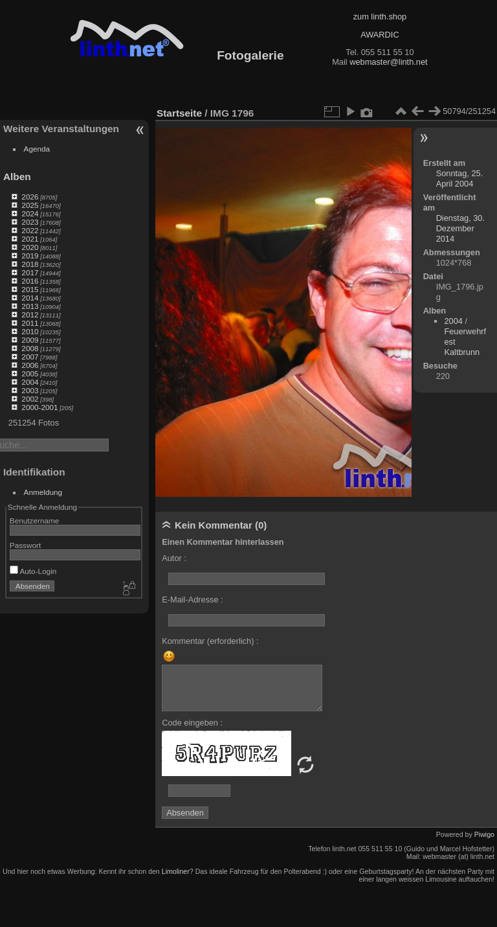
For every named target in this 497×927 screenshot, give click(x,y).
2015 (29, 289)
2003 (29, 390)
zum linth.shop (380, 16)
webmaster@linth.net (388, 62)
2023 (29, 222)
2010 (29, 331)
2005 (29, 373)
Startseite (179, 113)
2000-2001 (39, 407)
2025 (29, 205)
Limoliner (176, 871)
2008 (29, 348)
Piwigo (484, 834)
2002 (29, 399)
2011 (29, 323)
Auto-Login (33, 571)
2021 (29, 239)
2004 (29, 382)
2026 (29, 196)
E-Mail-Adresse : (192, 599)
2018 (29, 264)
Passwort (25, 545)
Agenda (37, 148)
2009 (29, 340)
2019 (29, 255)
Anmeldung (43, 492)
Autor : (174, 558)
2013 (29, 306)
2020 (29, 247)
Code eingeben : (192, 722)
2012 (29, 314)
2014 (29, 297)
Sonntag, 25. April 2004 (459, 178)
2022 (29, 230)
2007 (29, 356)
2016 (29, 281)
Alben (17, 176)
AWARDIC (379, 35)
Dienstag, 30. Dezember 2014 (460, 228)
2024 (29, 213)
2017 (29, 272)
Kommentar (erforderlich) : (210, 641)
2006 (29, 365)
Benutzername (35, 520)
